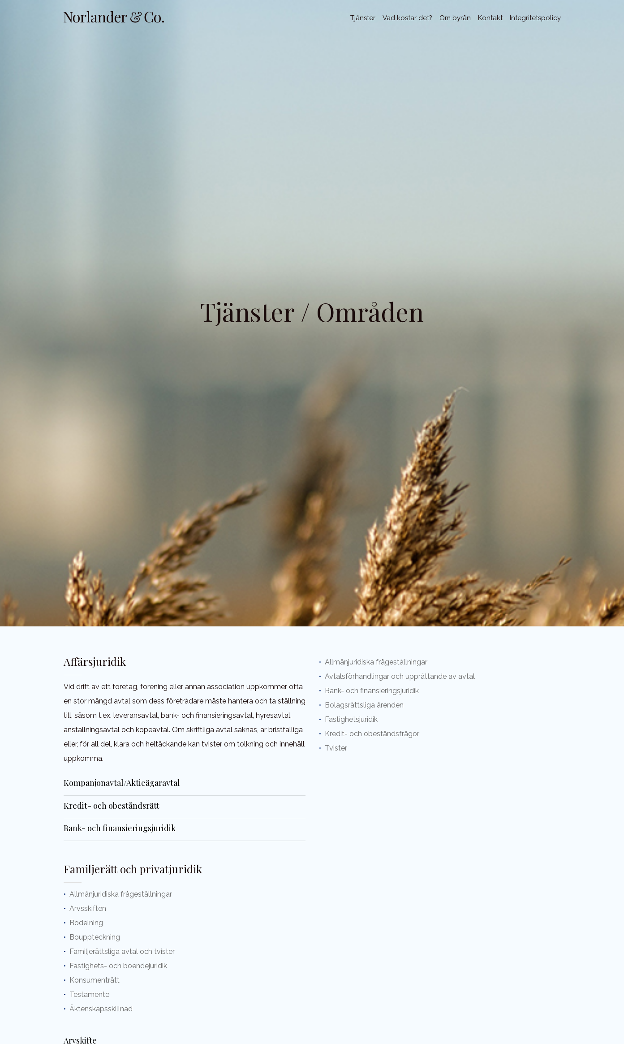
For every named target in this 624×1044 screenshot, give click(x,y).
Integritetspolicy (535, 18)
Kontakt (490, 18)
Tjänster (362, 18)
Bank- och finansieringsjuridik (120, 828)
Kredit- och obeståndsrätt (111, 805)
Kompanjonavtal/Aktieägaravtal (122, 782)
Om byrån (455, 18)
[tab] (185, 784)
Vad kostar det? (407, 18)
